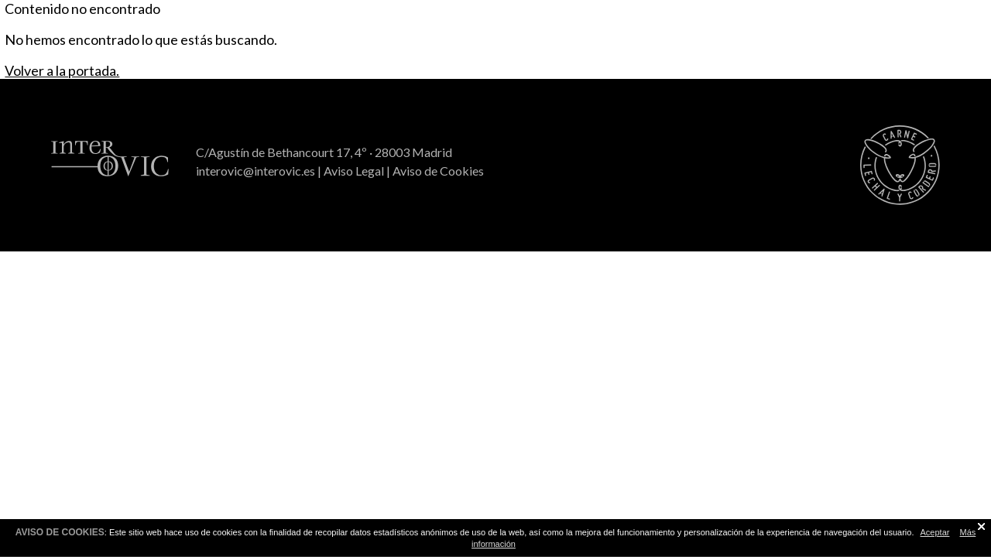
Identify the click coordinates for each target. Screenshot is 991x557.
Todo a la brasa (99, 24)
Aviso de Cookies (438, 170)
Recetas (296, 24)
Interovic (891, 24)
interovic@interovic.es (255, 170)
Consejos (495, 24)
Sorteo (693, 24)
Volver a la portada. (62, 70)
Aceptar (935, 532)
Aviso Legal (354, 170)
